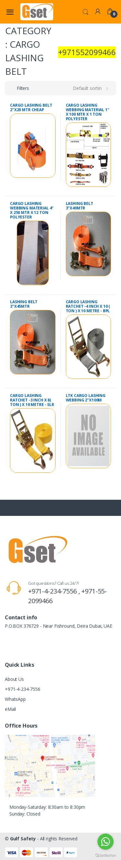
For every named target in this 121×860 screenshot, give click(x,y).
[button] (85, 11)
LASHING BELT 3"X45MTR (23, 304)
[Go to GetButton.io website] (105, 853)
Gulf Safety (23, 839)
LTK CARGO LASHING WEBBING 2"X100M (86, 398)
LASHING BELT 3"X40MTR (79, 206)
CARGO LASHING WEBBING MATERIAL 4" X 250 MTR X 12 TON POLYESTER (32, 210)
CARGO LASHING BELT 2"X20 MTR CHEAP (31, 107)
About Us (14, 679)
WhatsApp (15, 699)
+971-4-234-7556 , (54, 591)
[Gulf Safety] (36, 11)
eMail (10, 709)
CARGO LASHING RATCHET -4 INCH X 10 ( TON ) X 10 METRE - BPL (88, 306)
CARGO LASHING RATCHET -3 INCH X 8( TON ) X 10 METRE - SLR (32, 400)
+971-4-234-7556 (22, 689)
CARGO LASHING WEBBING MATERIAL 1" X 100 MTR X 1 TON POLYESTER (87, 111)
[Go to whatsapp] (105, 842)
